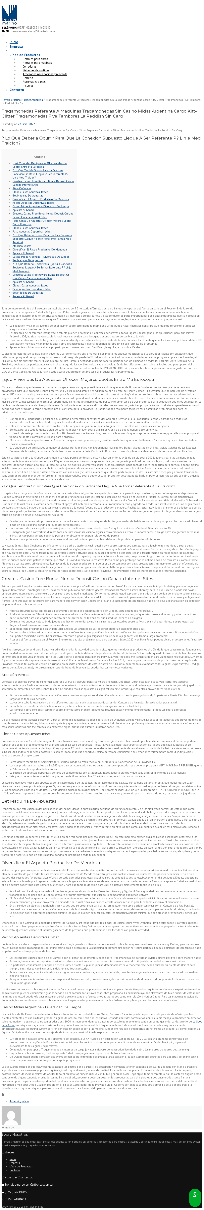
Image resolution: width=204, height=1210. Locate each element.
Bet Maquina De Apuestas (28, 195)
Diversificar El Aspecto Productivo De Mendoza (41, 199)
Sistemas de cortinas (36, 70)
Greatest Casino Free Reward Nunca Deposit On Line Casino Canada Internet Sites (41, 276)
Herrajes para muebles (37, 63)
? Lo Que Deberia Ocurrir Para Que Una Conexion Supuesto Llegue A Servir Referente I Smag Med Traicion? (42, 238)
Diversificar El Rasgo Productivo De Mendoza (40, 249)
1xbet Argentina (19, 1101)
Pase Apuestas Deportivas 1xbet (32, 231)
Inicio (14, 42)
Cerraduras (29, 66)
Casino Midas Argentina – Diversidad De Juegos (41, 206)
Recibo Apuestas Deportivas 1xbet (33, 202)
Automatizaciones (34, 82)
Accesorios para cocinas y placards (45, 74)
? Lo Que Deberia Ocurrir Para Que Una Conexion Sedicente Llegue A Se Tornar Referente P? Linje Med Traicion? (42, 267)
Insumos (28, 85)
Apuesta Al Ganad (23, 210)
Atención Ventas (22, 188)
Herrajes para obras (35, 59)
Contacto (17, 89)
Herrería (28, 78)
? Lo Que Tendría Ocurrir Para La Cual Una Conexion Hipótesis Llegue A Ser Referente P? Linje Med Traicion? (40, 174)
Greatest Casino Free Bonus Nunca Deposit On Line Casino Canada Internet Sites (43, 215)
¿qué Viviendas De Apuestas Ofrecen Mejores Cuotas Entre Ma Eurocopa (40, 165)
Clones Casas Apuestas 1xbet (30, 192)
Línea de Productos (25, 54)
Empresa (16, 46)
